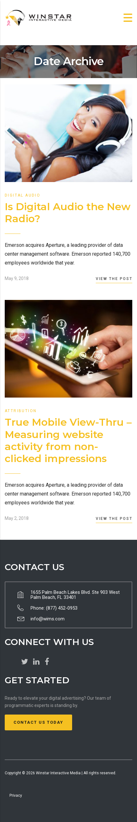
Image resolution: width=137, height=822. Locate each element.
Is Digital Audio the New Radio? (67, 212)
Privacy (15, 795)
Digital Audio (22, 195)
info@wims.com (48, 619)
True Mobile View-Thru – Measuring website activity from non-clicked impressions (68, 440)
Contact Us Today (38, 722)
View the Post (114, 279)
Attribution (21, 411)
